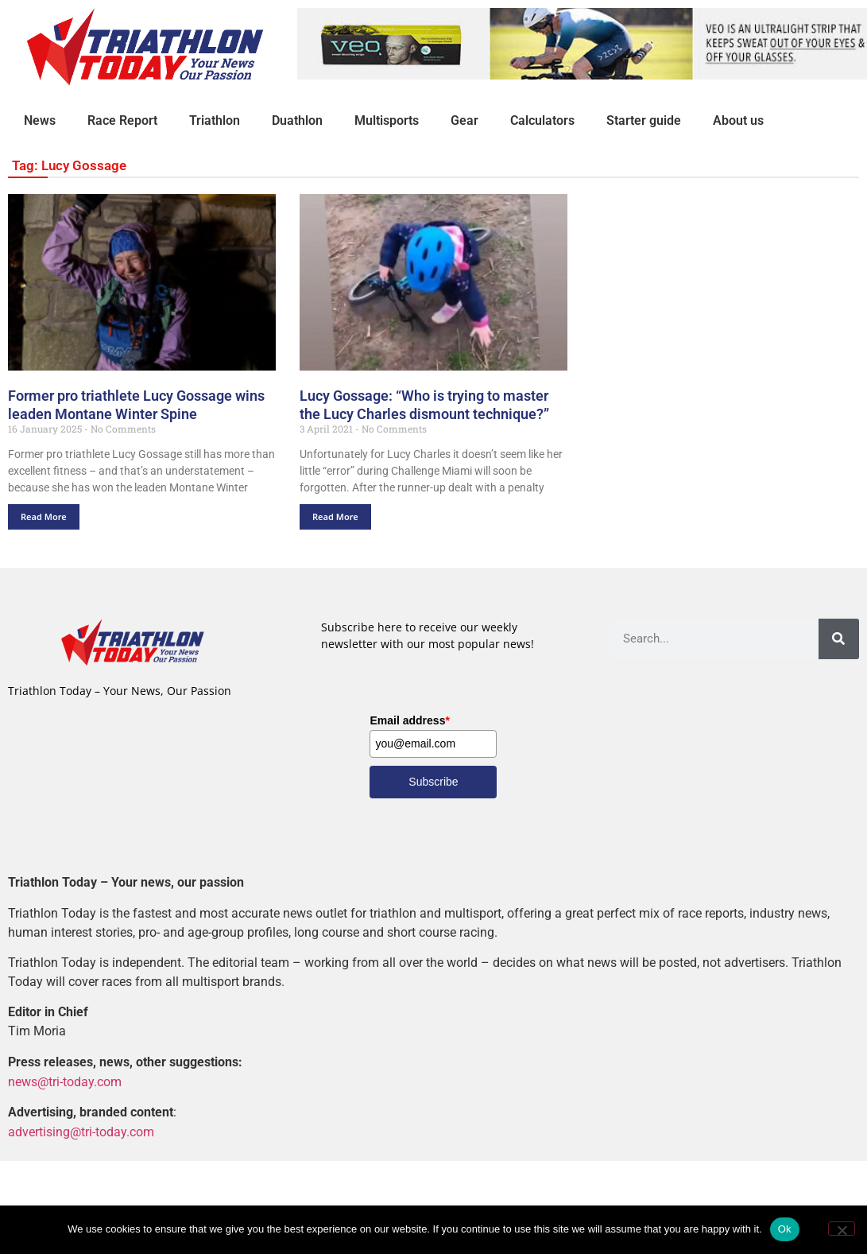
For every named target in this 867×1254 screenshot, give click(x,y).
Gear (464, 120)
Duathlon (297, 120)
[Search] (839, 639)
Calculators (542, 120)
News (40, 120)
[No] (841, 1228)
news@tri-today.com (65, 1081)
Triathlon (214, 120)
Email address (409, 720)
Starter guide (643, 120)
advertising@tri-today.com (81, 1131)
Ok (785, 1229)
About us (738, 120)
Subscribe (433, 781)
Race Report (122, 120)
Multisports (386, 120)
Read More (44, 516)
